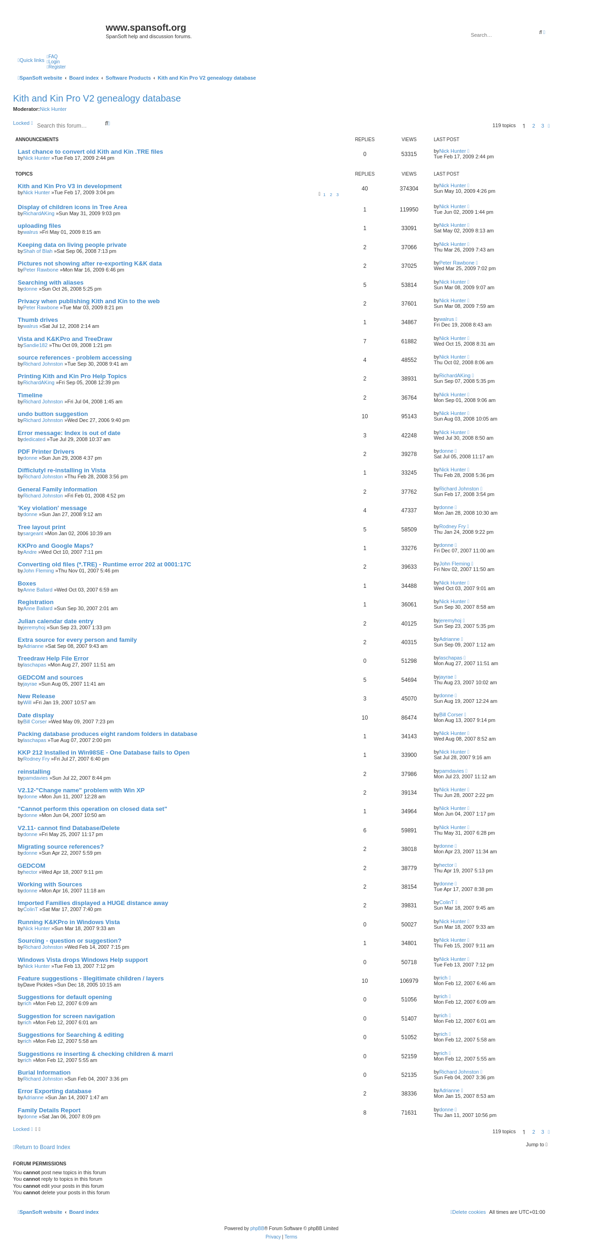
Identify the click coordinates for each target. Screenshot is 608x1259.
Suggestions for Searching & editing (71, 1034)
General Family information (57, 489)
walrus (30, 232)
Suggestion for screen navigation (66, 1016)
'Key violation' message (52, 507)
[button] (549, 125)
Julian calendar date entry (56, 621)
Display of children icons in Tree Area (72, 207)
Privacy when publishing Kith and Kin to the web (89, 301)
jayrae (30, 684)
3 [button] (542, 126)
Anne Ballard (38, 589)
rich (443, 977)
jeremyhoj (34, 627)
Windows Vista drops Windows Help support (83, 959)
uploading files (39, 225)
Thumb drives (38, 319)
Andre (30, 552)
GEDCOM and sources (50, 677)
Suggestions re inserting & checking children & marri (95, 1053)
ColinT (30, 909)
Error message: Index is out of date (69, 432)
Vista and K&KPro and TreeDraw (65, 338)
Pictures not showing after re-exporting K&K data (90, 263)
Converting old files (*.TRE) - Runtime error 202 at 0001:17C (104, 564)
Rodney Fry (452, 526)
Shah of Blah (38, 251)
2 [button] (534, 126)
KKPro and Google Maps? (56, 545)
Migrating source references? (61, 846)
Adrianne (33, 646)
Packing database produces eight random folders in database (107, 733)
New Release (36, 696)
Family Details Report (49, 1110)
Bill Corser (35, 721)
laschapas (35, 664)
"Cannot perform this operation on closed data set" (92, 808)
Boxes (27, 583)
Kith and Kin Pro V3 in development (70, 186)
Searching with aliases (50, 282)
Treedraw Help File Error (53, 658)
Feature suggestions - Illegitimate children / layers (91, 978)
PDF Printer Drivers (46, 451)
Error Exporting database (54, 1091)
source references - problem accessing (75, 357)
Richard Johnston (43, 364)
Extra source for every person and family (77, 639)
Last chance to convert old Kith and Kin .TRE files (90, 151)
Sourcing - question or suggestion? (70, 940)
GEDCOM (31, 865)
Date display (36, 715)
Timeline (30, 395)
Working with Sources (50, 884)
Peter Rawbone (41, 269)
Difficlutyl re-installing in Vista (62, 470)
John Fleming (38, 570)
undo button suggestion (53, 413)
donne (30, 289)
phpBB (257, 1228)
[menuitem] (52, 56)
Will (27, 702)
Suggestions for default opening (65, 997)
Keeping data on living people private (72, 244)
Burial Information (44, 1072)
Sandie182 (35, 345)
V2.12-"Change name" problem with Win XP (81, 790)
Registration (36, 602)
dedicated (34, 439)
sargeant (33, 533)
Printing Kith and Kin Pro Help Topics (72, 376)
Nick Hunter (53, 109)
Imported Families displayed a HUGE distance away (93, 902)
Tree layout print (42, 527)
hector (30, 872)
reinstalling (34, 771)
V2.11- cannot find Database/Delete (69, 827)
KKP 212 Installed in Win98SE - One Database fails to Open (104, 752)
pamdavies (35, 778)
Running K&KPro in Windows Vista (69, 922)
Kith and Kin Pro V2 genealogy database (97, 98)
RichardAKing (39, 213)
